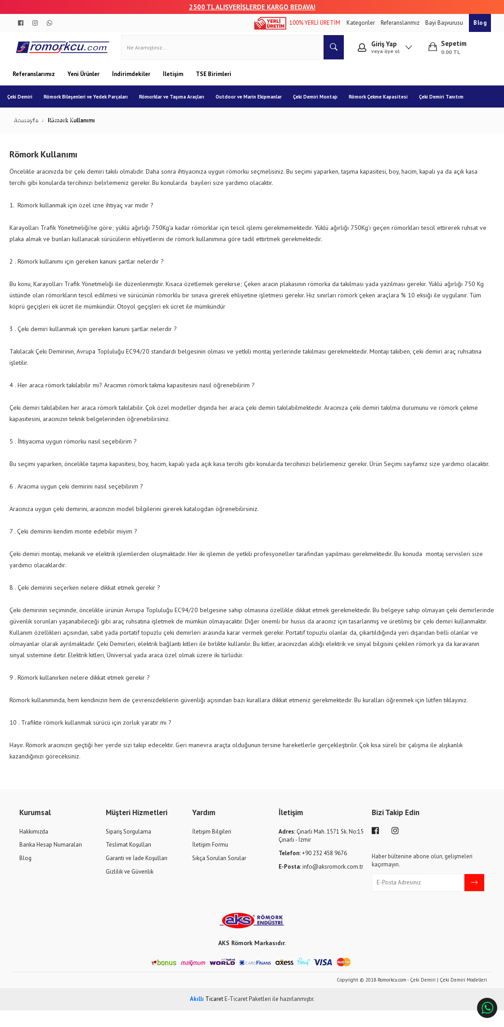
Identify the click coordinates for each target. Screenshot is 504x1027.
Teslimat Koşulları (128, 862)
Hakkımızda (33, 848)
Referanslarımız (401, 23)
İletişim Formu (210, 862)
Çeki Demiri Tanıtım (446, 102)
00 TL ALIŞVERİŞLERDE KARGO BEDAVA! (256, 7)
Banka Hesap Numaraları (50, 862)
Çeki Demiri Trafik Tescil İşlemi (47, 124)
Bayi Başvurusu (444, 23)
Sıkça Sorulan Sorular (219, 875)
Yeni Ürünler (84, 79)
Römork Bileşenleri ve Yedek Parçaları (91, 102)
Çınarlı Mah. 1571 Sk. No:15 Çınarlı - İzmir (321, 852)
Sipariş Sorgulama (128, 848)
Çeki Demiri (25, 102)
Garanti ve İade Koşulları (136, 875)
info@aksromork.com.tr (321, 883)
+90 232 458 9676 (313, 870)
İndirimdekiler (132, 79)
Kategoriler (361, 23)
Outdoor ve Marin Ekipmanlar (254, 102)
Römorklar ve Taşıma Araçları (177, 102)
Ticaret (206, 1016)
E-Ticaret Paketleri (248, 1016)
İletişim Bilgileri (211, 848)
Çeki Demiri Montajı (320, 102)
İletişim (173, 79)
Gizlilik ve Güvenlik (129, 888)
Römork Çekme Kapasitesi (383, 102)
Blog (479, 23)
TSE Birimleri (213, 79)
